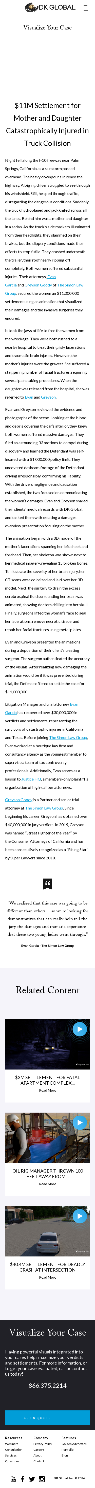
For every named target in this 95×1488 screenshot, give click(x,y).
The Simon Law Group (68, 737)
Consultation (14, 1449)
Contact (38, 1461)
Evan (29, 397)
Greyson (48, 397)
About (37, 1455)
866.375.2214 (48, 1385)
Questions (12, 1461)
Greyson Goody (38, 284)
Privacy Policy (42, 1444)
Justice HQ (31, 779)
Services (11, 1455)
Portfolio (67, 1449)
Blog (65, 1455)
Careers (39, 1449)
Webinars (11, 1444)
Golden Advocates (74, 1444)
